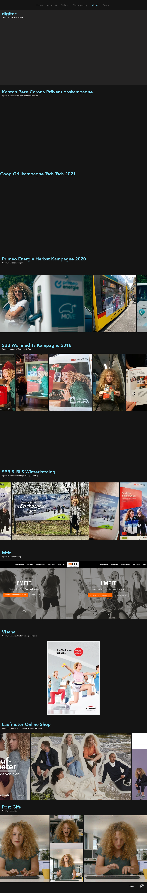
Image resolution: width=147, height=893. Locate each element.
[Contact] (132, 886)
